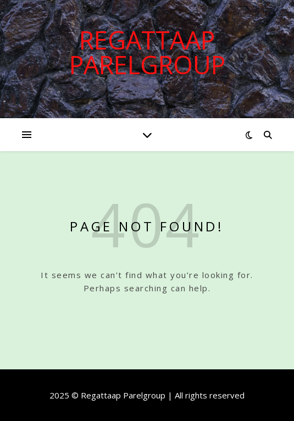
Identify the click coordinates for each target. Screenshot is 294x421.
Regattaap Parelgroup (147, 52)
